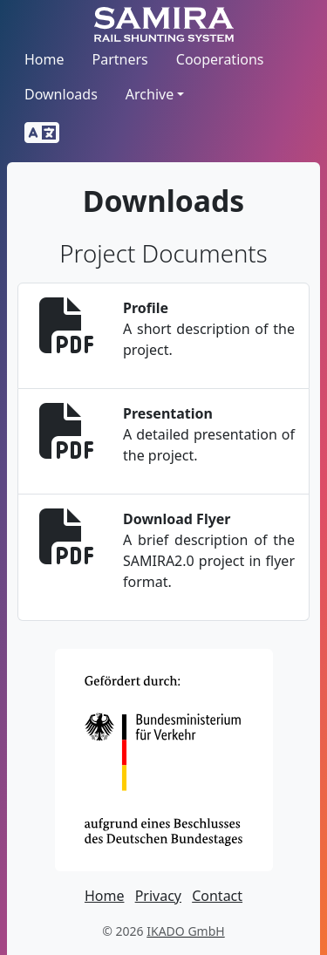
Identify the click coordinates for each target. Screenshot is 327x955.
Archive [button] (150, 94)
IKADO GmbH (185, 931)
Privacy (158, 895)
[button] (41, 133)
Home (44, 59)
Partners (120, 59)
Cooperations (220, 59)
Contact (217, 895)
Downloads (61, 94)
